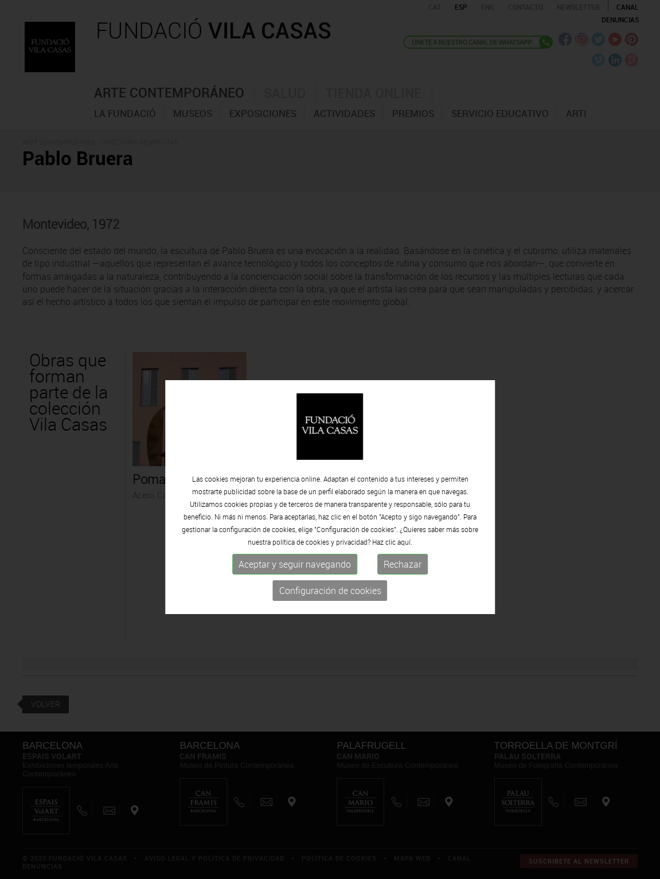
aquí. (404, 560)
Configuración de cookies (330, 609)
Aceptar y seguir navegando (295, 582)
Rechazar (402, 582)
